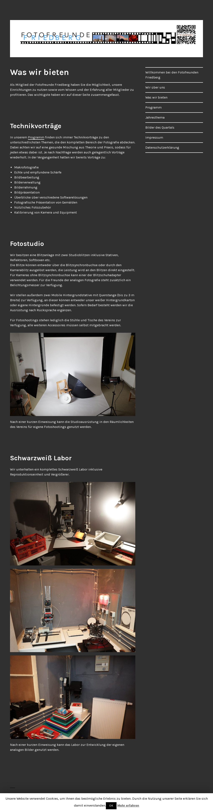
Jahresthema (155, 117)
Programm (36, 137)
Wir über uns (155, 87)
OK (111, 805)
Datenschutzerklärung (162, 147)
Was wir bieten (156, 97)
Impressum (154, 137)
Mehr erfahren (128, 805)
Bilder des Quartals (159, 127)
